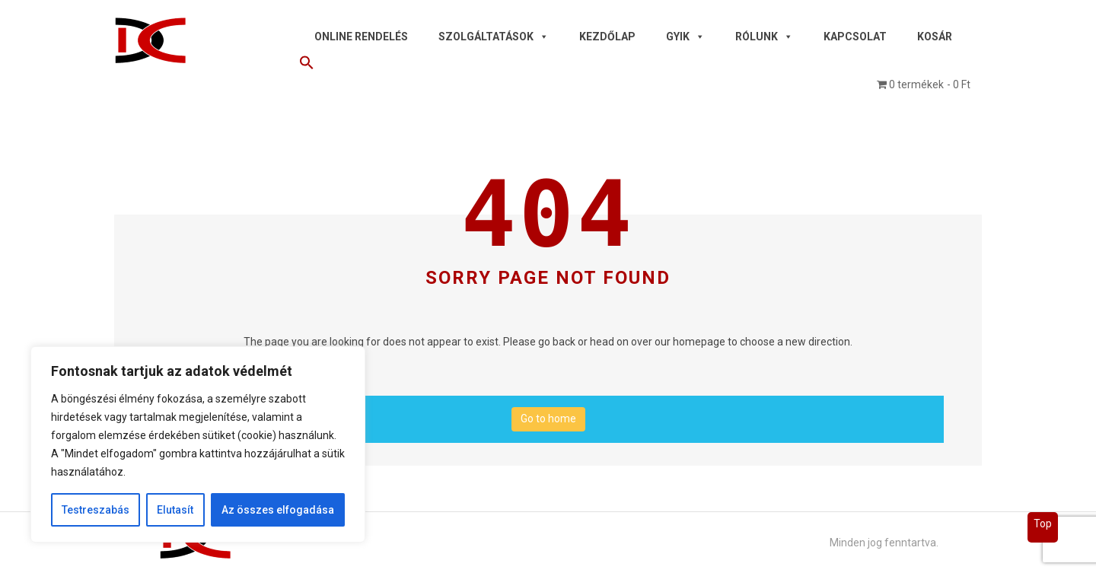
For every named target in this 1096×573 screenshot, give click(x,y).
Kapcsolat (855, 36)
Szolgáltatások (493, 36)
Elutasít (175, 510)
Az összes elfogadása (277, 510)
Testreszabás (95, 510)
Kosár (934, 36)
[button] (634, 65)
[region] (197, 444)
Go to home (548, 418)
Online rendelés (361, 36)
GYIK (685, 36)
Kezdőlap (607, 36)
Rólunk (764, 36)
